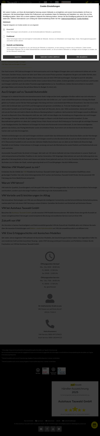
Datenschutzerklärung (68, 19)
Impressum (6, 22)
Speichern (18, 57)
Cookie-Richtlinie (82, 19)
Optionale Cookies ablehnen (50, 57)
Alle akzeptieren (82, 57)
